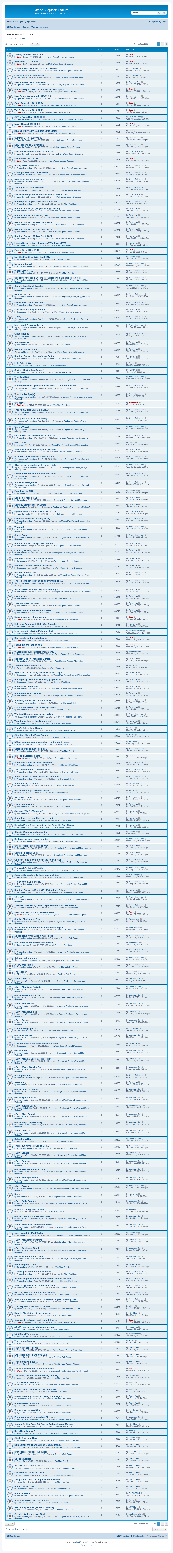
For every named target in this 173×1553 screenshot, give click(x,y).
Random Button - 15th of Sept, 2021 (33, 236)
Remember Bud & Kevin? (27, 693)
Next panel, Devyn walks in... (29, 325)
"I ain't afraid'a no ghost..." (28, 882)
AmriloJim (21, 744)
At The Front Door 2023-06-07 (29, 117)
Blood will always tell (25, 572)
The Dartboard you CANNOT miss (32, 769)
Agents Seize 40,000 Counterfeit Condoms (36, 776)
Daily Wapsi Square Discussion (61, 57)
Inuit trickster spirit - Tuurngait (30, 1452)
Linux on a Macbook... (26, 804)
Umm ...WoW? (21, 427)
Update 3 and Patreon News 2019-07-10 (35, 511)
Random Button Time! (26, 349)
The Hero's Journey (24, 1341)
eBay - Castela (22, 1161)
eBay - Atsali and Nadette (27, 987)
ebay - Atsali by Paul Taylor (28, 1233)
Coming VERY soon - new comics (32, 172)
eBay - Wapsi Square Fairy (28, 1122)
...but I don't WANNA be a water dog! (33, 936)
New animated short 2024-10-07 (30, 82)
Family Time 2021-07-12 (26, 250)
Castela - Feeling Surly (26, 853)
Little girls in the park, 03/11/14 (30, 1355)
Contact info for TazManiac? (29, 75)
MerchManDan (23, 981)
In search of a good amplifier (29, 1209)
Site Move (19, 403)
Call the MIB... (21, 596)
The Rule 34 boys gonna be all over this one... (38, 581)
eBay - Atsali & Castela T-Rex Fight (32, 1059)
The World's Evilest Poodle (28, 868)
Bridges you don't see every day (31, 839)
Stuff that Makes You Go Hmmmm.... (33, 1500)
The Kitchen (20, 972)
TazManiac (21, 211)
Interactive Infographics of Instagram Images (38, 1396)
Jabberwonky (22, 654)
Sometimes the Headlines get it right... (34, 818)
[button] (166, 44)
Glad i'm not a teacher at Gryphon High (35, 465)
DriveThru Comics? (24, 1431)
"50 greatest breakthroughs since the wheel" (37, 1479)
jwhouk (20, 445)
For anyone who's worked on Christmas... (36, 1417)
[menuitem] (22, 22)
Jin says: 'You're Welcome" (28, 811)
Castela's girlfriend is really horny (32, 518)
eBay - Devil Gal (22, 978)
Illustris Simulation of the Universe (32, 1313)
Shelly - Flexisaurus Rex (27, 919)
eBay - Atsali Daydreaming (28, 1240)
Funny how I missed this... (28, 1410)
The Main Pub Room (72, 190)
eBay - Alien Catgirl (24, 1114)
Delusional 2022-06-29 (26, 158)
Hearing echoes (22, 1075)
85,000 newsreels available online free (34, 1327)
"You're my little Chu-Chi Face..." (31, 410)
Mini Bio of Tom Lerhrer (26, 1334)
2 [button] (162, 44)
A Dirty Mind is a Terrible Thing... (31, 418)
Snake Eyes (20, 535)
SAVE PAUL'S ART (24, 797)
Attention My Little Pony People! (31, 735)
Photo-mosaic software (26, 1403)
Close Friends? (22, 333)
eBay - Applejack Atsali (26, 1248)
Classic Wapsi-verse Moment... (30, 832)
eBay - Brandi (21, 1153)
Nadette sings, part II (25, 1028)
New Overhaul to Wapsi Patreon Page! (34, 912)
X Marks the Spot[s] (24, 394)
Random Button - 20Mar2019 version (33, 558)
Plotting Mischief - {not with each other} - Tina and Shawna (45, 385)
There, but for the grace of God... (31, 1146)
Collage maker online (25, 958)
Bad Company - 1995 (25, 1264)
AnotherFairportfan (24, 168)
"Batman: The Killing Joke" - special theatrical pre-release (45, 905)
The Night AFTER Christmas (29, 187)
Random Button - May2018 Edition (32, 659)
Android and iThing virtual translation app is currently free (45, 1299)
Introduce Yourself (63, 1413)
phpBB (77, 1542)
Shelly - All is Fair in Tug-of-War (31, 846)
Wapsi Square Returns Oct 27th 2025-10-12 (37, 68)
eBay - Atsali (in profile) (26, 1177)
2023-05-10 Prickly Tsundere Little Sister (35, 131)
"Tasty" (18, 316)
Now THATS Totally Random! (29, 309)
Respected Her (22, 1493)
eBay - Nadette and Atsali (27, 995)
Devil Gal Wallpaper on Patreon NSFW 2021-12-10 (40, 194)
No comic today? (23, 264)
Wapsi (19, 915)
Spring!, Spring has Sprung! (29, 370)
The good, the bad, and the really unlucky (36, 1375)
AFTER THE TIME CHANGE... (29, 1465)
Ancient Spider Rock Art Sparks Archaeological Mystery (43, 1424)
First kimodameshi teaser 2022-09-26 (33, 151)
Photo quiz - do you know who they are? (35, 201)
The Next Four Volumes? (27, 1382)
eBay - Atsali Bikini (24, 1003)
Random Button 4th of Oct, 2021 (31, 215)
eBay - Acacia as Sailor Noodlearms (33, 1224)
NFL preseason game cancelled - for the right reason (42, 742)
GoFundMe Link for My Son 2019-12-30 (34, 435)
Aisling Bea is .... (23, 342)
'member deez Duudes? (26, 603)
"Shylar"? (19, 897)
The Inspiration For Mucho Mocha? (32, 1306)
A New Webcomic (23, 965)
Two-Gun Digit (21, 377)
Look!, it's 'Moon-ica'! (25, 498)
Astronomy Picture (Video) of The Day (34, 1507)
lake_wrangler (22, 786)
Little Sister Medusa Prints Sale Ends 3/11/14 (38, 1368)
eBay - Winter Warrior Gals (28, 1067)
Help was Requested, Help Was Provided (35, 624)
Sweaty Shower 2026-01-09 (28, 54)
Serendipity (20, 1082)
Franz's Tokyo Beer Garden (28, 728)
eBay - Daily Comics (25, 1201)
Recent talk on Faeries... (27, 686)
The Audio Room (57, 1212)
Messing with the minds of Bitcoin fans (35, 1292)
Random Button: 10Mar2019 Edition (33, 565)
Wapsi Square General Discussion (69, 78)
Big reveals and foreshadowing (30, 638)
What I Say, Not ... (23, 271)
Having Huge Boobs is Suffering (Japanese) (37, 679)
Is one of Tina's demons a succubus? (34, 456)
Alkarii (19, 1212)
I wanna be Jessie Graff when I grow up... (36, 707)
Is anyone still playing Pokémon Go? (33, 631)
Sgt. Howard (22, 71)
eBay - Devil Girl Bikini (26, 1089)
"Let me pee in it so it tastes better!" (33, 1271)
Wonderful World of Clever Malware (33, 762)
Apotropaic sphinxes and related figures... (36, 1320)
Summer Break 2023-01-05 (28, 138)
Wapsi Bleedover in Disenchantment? (34, 652)
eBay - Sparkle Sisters (26, 1097)
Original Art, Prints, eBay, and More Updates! (69, 445)
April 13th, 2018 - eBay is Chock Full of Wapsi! (38, 672)
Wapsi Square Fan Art (59, 668)
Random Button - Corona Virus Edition (34, 356)
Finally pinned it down (26, 1348)
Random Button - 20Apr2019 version (33, 543)
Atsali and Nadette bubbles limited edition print (39, 927)
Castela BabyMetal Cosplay (28, 286)
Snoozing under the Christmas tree (32, 700)
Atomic (20, 365)
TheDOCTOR (22, 1496)
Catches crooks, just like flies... (30, 749)
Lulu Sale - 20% (22, 363)
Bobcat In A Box (22, 1139)
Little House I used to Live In (29, 1472)
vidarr (19, 1433)
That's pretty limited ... (26, 1361)
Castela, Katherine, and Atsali (30, 1514)
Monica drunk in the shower (29, 179)
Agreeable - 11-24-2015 (26, 61)
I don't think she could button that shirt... (35, 473)
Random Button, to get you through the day (37, 208)
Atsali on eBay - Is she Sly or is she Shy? (36, 589)
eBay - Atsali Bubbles (25, 1012)
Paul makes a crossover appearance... (34, 942)
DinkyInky (21, 1378)
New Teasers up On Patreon (29, 145)
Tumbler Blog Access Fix (27, 665)
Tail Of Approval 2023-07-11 (28, 110)
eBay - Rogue (21, 1020)
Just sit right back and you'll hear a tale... (36, 1285)
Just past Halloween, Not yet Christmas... (36, 449)
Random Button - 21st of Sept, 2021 (33, 229)
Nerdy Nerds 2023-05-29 (27, 124)
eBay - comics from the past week (32, 1216)
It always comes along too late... (31, 617)
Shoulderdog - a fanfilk (26, 783)
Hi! (15, 949)
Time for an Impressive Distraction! (33, 721)
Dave (19, 57)
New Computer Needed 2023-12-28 (32, 96)
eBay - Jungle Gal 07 (25, 1106)
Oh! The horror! (22, 1459)
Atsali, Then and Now (25, 1438)
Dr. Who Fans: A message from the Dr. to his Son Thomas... (45, 825)
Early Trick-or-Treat (24, 1486)
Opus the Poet (23, 85)
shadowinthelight (24, 633)
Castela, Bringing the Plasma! (30, 505)
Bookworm (22, 405)
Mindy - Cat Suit (22, 294)
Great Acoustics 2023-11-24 (28, 103)
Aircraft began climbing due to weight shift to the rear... (43, 1278)
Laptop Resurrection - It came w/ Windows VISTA (40, 243)
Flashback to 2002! (24, 491)
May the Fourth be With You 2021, (32, 257)
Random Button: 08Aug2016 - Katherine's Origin (39, 890)
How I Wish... (21, 442)
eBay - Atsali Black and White (29, 1169)
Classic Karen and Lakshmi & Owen (33, 610)
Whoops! (19, 527)
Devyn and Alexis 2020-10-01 (29, 302)
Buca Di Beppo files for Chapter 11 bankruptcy (39, 89)
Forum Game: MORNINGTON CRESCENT (36, 1389)
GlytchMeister (22, 800)
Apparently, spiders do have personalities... (37, 875)
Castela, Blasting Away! (26, 550)
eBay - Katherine (23, 1035)
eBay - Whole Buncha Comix (29, 1256)
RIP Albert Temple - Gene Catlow (31, 790)
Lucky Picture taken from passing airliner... (37, 1043)
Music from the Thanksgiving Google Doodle (38, 1445)
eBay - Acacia (21, 1186)
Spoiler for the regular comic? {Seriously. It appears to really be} (48, 278)
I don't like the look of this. (28, 645)
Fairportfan (21, 1329)
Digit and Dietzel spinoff (27, 756)
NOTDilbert (21, 1316)
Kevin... (18, 1194)
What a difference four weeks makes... (34, 714)
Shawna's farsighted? (25, 482)
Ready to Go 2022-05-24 (27, 165)
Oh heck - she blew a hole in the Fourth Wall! (38, 859)
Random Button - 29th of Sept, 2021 (33, 222)
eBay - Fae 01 (21, 1050)
